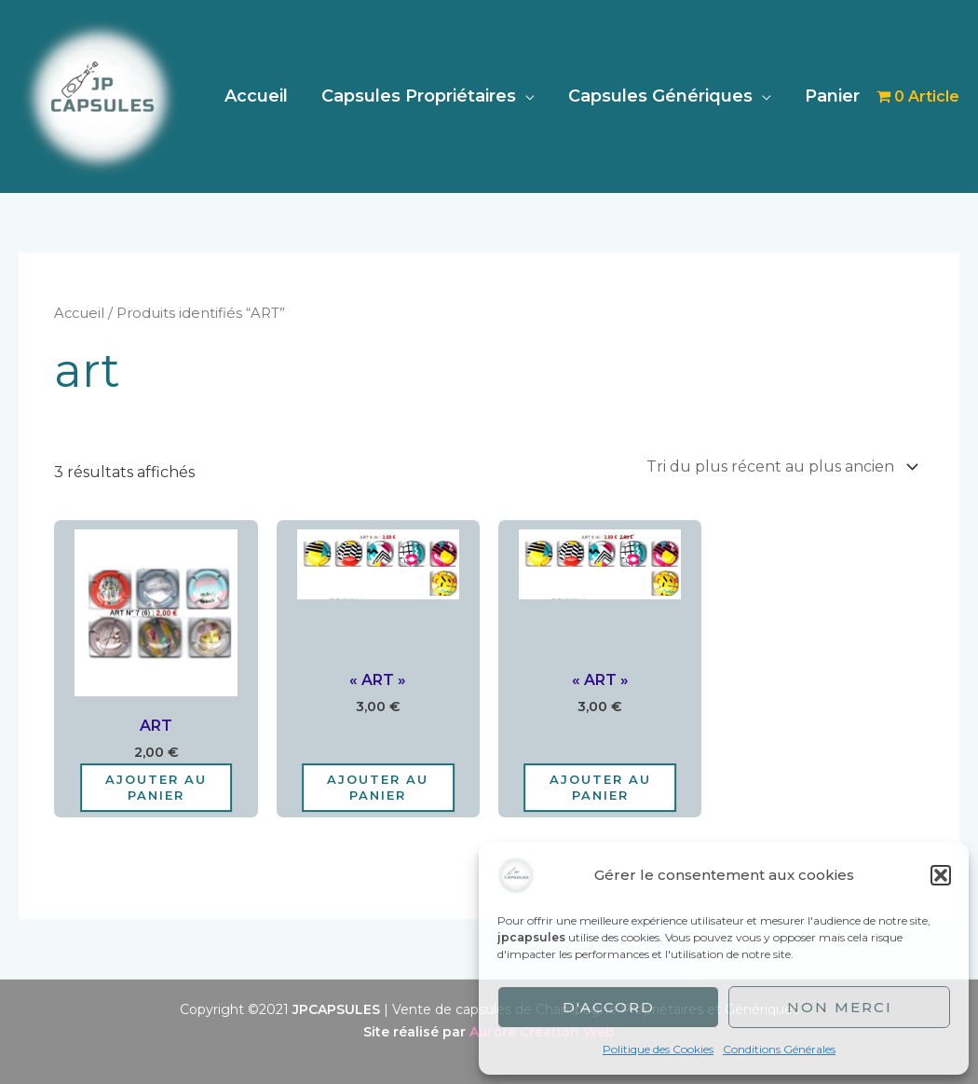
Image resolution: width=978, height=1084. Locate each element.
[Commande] (779, 466)
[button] (940, 875)
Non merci (839, 1007)
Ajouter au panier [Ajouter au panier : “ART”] (156, 787)
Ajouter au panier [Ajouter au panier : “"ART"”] (377, 787)
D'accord (609, 1007)
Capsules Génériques (660, 96)
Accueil (256, 96)
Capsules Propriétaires (418, 96)
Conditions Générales (779, 1049)
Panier (832, 96)
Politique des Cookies (658, 1049)
